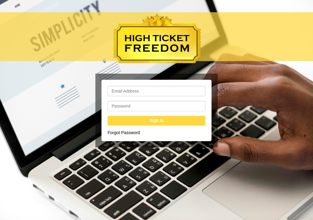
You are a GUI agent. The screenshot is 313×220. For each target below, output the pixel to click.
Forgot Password (124, 132)
